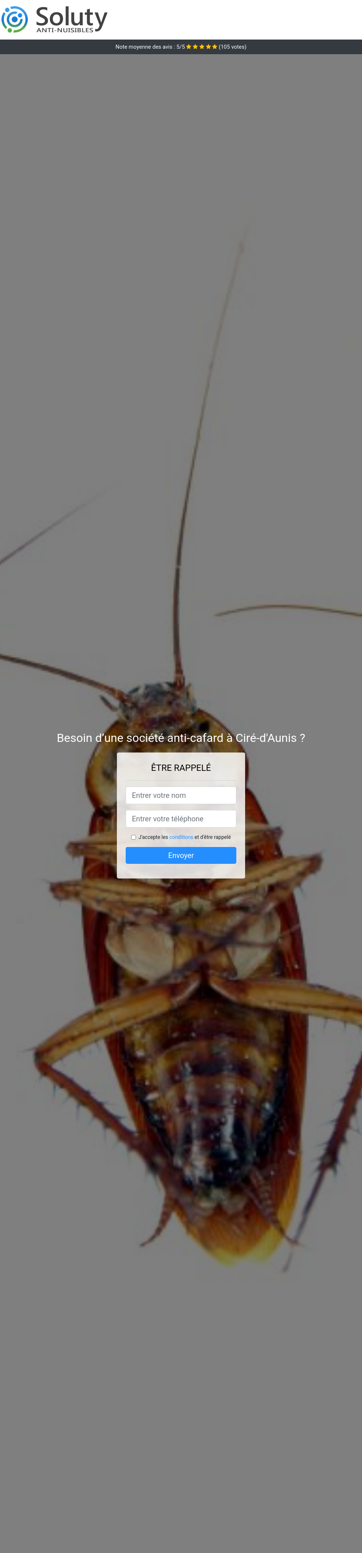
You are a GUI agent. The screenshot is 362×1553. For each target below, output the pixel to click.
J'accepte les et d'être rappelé (184, 837)
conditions (181, 837)
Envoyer (181, 855)
